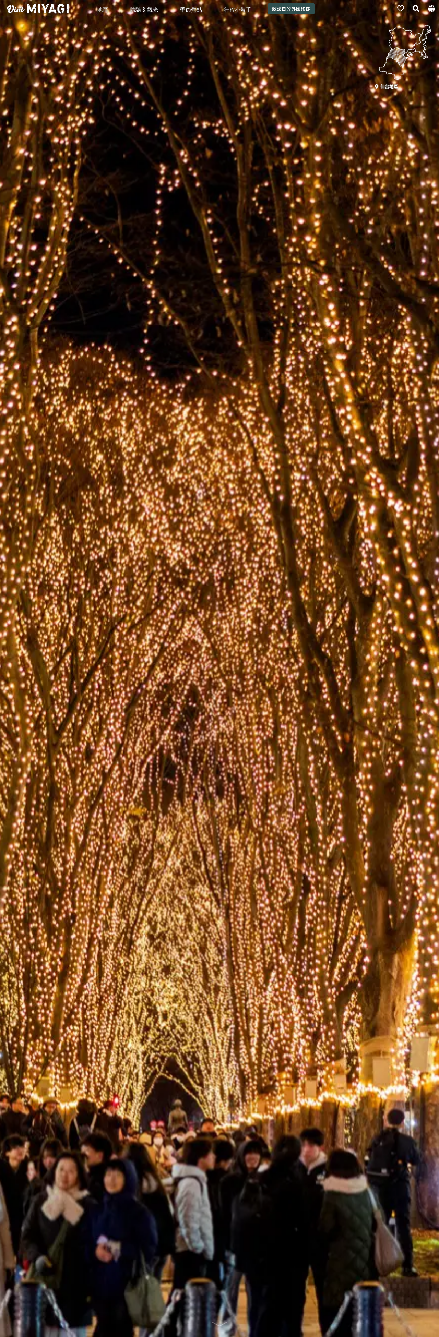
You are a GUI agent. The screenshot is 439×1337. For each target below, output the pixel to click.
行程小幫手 (237, 9)
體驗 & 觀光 (144, 9)
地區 (102, 9)
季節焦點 (191, 9)
